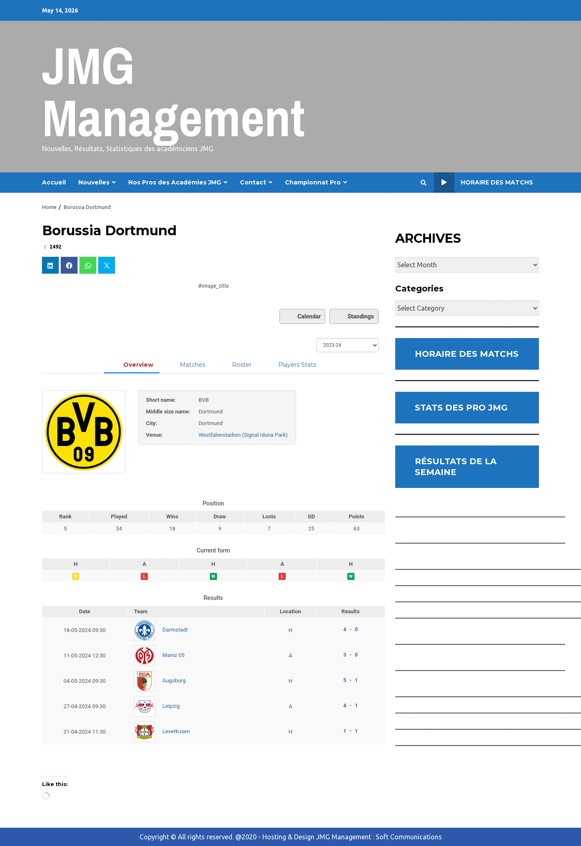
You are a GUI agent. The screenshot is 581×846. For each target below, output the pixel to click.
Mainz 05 (173, 655)
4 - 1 (350, 706)
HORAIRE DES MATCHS (467, 354)
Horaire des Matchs (483, 182)
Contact (253, 182)
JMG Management (173, 91)
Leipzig (171, 706)
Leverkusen (176, 731)
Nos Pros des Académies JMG (174, 182)
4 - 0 (350, 629)
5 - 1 (350, 680)
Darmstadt (175, 630)
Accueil (54, 182)
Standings (354, 316)
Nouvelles (94, 182)
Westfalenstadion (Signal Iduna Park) (243, 435)
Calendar (302, 316)
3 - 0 (350, 655)
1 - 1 (350, 731)
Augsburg (174, 680)
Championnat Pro (313, 182)
